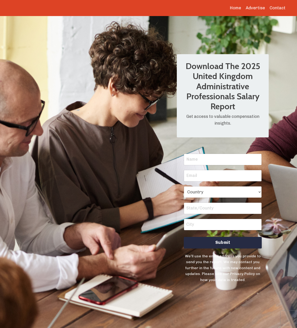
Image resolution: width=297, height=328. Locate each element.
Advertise (255, 7)
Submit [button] (222, 242)
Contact (277, 7)
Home (235, 7)
